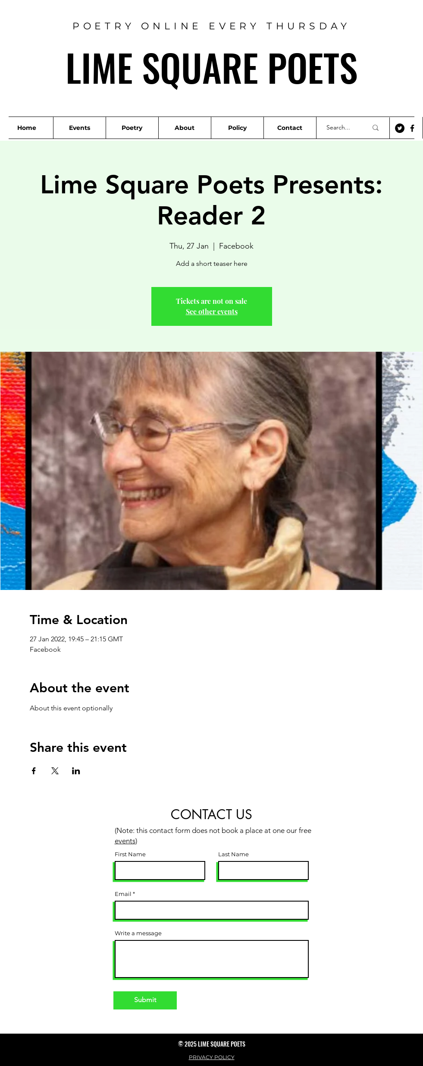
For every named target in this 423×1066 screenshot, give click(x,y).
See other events (212, 311)
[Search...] (340, 128)
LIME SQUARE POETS (211, 67)
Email (123, 894)
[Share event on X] (55, 770)
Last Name (233, 854)
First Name (130, 854)
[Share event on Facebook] (34, 770)
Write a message (138, 933)
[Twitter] (399, 128)
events (125, 840)
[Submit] (145, 1000)
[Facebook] (412, 128)
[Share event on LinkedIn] (76, 770)
